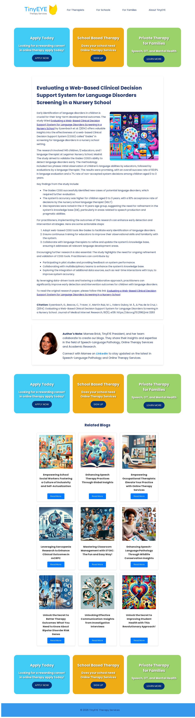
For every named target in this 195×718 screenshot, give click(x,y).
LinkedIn (102, 353)
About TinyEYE (157, 10)
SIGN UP (98, 58)
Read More (56, 497)
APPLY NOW (42, 58)
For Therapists (75, 10)
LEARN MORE (154, 59)
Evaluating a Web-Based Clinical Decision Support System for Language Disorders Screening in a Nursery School (69, 124)
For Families (129, 10)
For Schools (103, 10)
